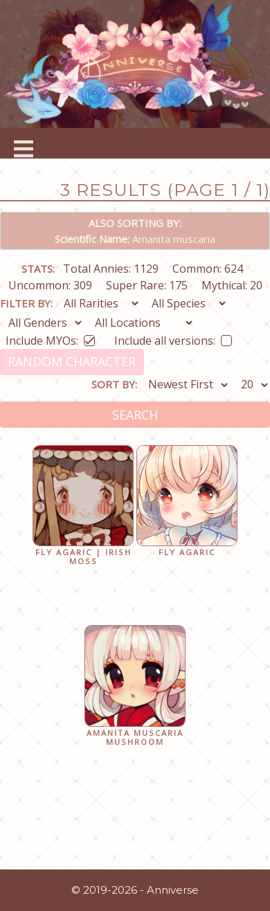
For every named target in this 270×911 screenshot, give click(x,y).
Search (135, 414)
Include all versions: (173, 338)
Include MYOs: (50, 338)
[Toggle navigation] (24, 143)
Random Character (72, 361)
